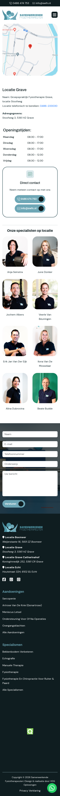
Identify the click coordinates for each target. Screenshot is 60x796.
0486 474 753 (19, 3)
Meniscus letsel (11, 612)
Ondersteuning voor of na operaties (24, 619)
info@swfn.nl (41, 3)
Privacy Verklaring (30, 790)
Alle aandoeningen (13, 632)
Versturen (10, 503)
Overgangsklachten (13, 625)
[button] (55, 15)
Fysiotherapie (10, 672)
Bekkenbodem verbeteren (17, 651)
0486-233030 (48, 106)
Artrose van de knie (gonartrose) (22, 605)
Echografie (8, 658)
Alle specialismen (12, 689)
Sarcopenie (9, 598)
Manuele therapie (12, 665)
